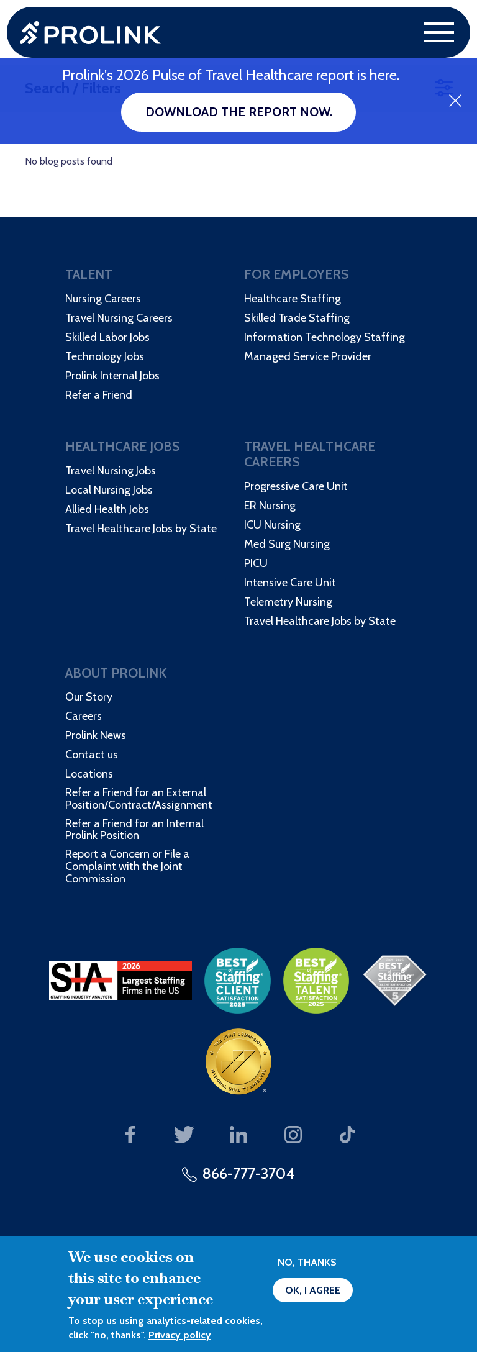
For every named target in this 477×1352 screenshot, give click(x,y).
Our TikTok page (347, 1135)
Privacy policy (179, 1335)
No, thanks (307, 1262)
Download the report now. (238, 111)
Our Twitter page (184, 1135)
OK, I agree (312, 1290)
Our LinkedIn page (238, 1135)
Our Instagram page (292, 1135)
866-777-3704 (248, 1173)
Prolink (90, 32)
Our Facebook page (130, 1135)
